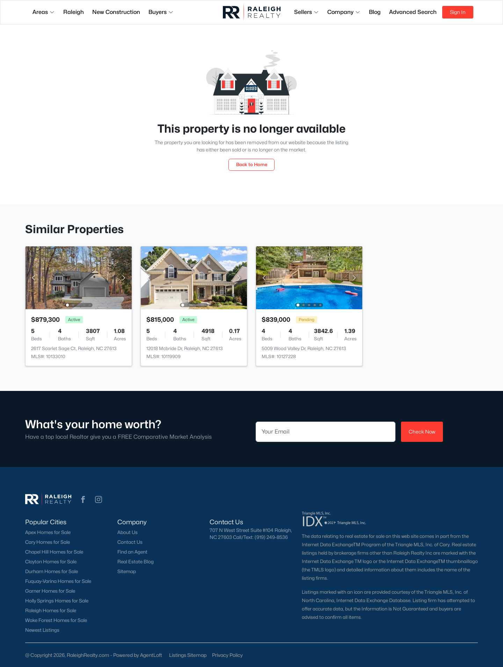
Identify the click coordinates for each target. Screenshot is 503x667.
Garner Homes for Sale (50, 591)
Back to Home (251, 164)
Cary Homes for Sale (47, 542)
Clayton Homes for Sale (50, 561)
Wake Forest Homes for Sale (56, 620)
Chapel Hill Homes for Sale (54, 552)
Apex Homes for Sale (48, 532)
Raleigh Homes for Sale (50, 610)
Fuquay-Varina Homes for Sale (58, 581)
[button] (83, 499)
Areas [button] (43, 12)
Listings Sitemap (187, 655)
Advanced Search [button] (413, 12)
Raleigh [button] (73, 12)
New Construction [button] (116, 12)
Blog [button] (375, 12)
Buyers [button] (161, 12)
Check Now (422, 432)
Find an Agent (132, 552)
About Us (127, 532)
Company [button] (343, 12)
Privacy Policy (227, 655)
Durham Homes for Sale (51, 571)
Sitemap (126, 571)
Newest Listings (42, 630)
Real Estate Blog (135, 561)
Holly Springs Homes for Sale (56, 600)
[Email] (325, 432)
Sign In (458, 12)
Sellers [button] (306, 12)
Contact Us (130, 542)
